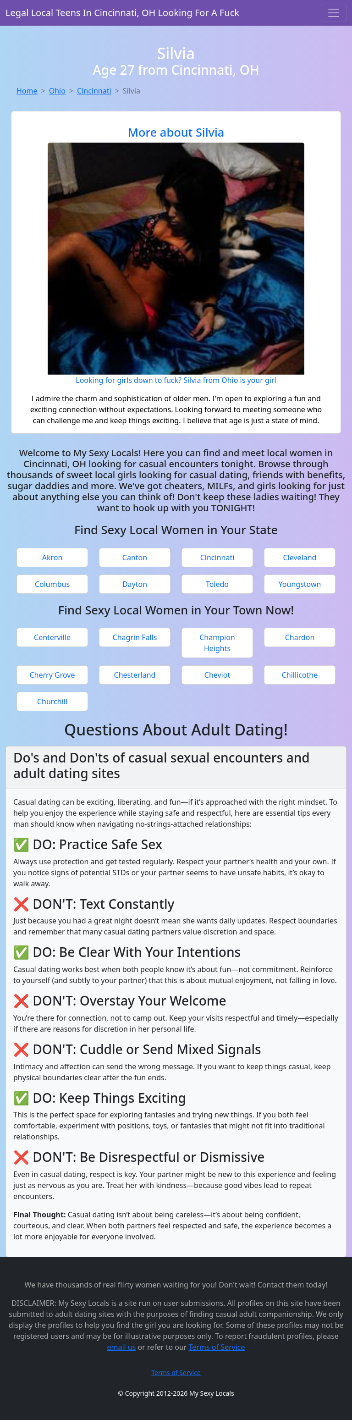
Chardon (300, 637)
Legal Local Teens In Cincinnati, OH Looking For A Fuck (122, 12)
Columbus (52, 584)
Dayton (134, 584)
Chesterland (135, 675)
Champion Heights (217, 642)
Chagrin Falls (135, 637)
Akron (52, 558)
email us (121, 1347)
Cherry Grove (52, 675)
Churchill (52, 701)
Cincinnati (94, 91)
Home (27, 91)
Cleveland (300, 558)
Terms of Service (217, 1347)
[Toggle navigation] (333, 13)
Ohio (57, 91)
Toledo (217, 584)
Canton (134, 558)
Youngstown (300, 584)
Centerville (52, 637)
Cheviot (217, 675)
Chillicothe (300, 675)
